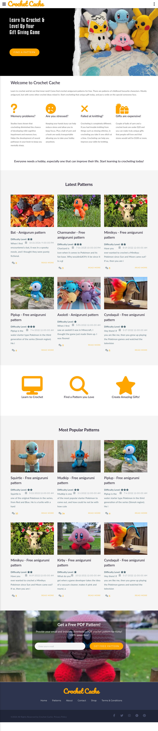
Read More (47, 262)
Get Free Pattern (106, 646)
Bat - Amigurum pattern (28, 232)
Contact (82, 700)
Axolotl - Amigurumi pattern (78, 315)
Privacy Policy (60, 717)
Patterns (56, 700)
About (69, 700)
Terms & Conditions (112, 700)
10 (17, 513)
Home (44, 700)
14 (63, 513)
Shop (94, 700)
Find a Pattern (24, 52)
